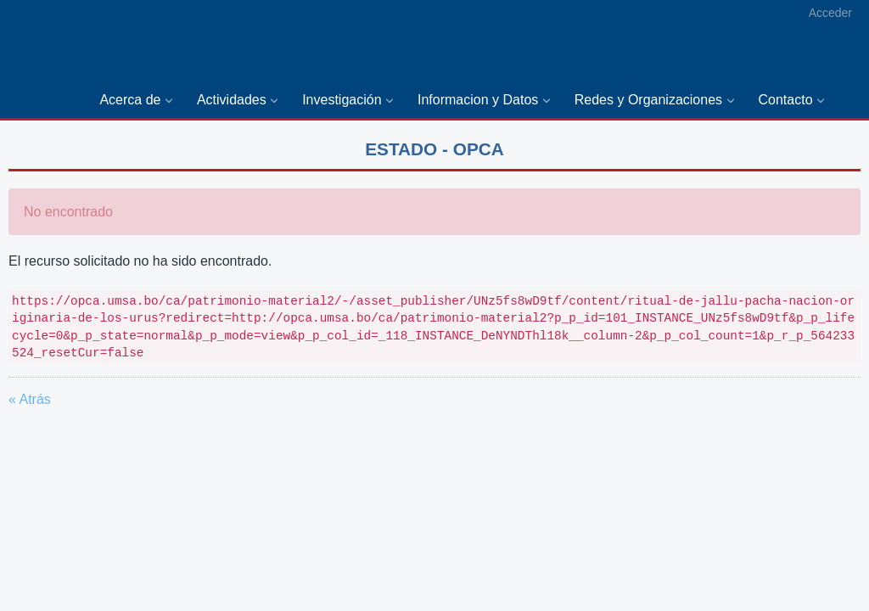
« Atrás (29, 399)
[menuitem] (139, 100)
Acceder (830, 13)
